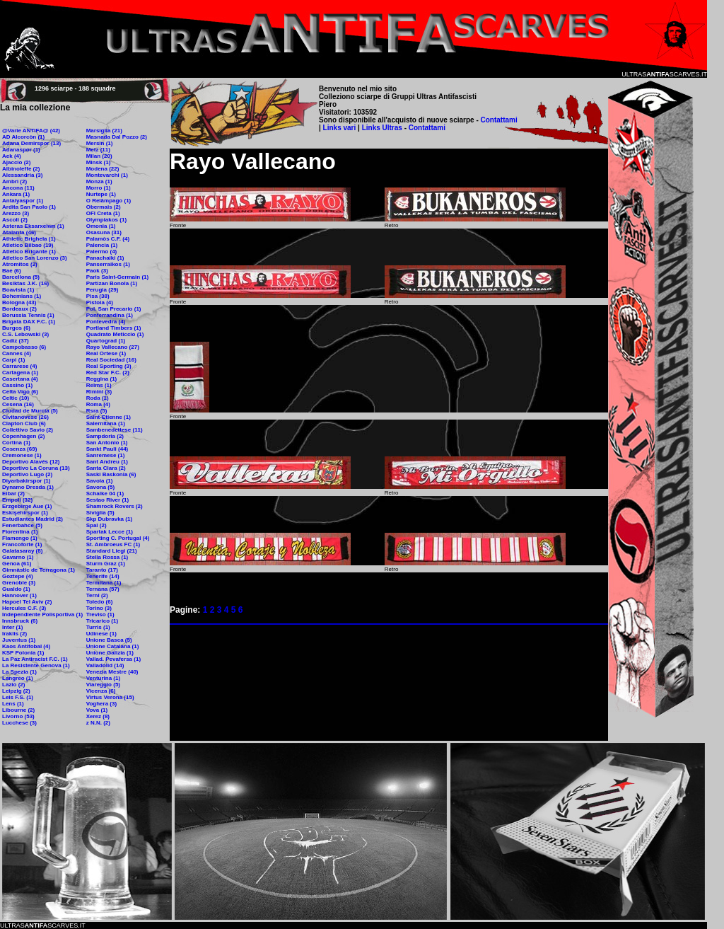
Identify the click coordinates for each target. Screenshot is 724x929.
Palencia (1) (101, 245)
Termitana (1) (104, 582)
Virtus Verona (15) (110, 697)
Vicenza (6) (101, 691)
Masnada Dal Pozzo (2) (116, 137)
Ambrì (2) (14, 181)
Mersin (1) (99, 143)
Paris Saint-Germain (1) (117, 277)
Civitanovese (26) (25, 417)
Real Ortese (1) (106, 353)
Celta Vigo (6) (20, 391)
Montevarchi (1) (107, 175)
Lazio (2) (13, 684)
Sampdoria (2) (105, 436)
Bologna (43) (19, 302)
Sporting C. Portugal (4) (118, 538)
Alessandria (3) (22, 175)
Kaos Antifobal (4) (26, 646)
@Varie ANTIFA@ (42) (31, 130)
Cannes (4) (16, 353)
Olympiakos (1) (106, 220)
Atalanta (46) (19, 232)
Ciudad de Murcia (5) (30, 411)
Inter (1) (12, 627)
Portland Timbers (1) (113, 328)
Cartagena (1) (20, 372)
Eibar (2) (13, 493)
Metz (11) (98, 149)
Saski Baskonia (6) (111, 474)
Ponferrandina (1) (109, 315)
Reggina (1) (101, 379)
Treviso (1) (100, 614)
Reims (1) (99, 385)
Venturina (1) (103, 678)
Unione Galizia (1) (110, 653)
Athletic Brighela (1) (29, 239)
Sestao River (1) (107, 500)
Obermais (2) (103, 207)
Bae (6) (11, 270)
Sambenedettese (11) (114, 430)
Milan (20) (99, 156)
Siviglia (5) (100, 512)
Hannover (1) (19, 595)
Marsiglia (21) (104, 130)
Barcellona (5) (21, 277)
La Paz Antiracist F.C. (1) (35, 659)
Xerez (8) (98, 716)
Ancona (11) (18, 188)
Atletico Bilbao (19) (27, 245)
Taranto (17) (102, 570)
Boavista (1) (18, 290)
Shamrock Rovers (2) (114, 506)
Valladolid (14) (105, 665)
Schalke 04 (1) (105, 493)
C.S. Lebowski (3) (25, 334)
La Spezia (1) (19, 672)
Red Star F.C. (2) (107, 372)
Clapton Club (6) (24, 423)
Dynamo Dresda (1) (28, 487)
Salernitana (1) (105, 423)
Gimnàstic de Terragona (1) (38, 570)
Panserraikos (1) (108, 264)
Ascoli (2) (15, 220)
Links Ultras (381, 128)
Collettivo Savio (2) (27, 430)
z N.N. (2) (98, 723)
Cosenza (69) (19, 449)
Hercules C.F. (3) (24, 608)
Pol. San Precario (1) (113, 309)
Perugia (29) (102, 290)
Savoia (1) (99, 481)
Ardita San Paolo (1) (29, 207)
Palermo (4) (101, 251)
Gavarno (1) (17, 557)
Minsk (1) (98, 162)
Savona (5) (100, 487)
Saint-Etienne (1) (108, 417)
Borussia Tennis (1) (28, 315)
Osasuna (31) (104, 232)
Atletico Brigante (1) (29, 251)
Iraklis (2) (14, 633)
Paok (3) (97, 270)
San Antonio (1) (107, 442)
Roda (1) (97, 398)
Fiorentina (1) (20, 532)
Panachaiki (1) (105, 258)
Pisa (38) (98, 296)
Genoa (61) (16, 563)
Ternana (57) (102, 589)
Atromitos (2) (19, 264)
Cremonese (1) (22, 455)
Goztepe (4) (17, 576)
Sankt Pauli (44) (107, 449)
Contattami (499, 120)
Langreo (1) (17, 678)
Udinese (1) (101, 633)
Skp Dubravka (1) (109, 519)
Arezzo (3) (15, 213)
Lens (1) (13, 703)
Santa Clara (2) (106, 468)
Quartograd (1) (106, 340)
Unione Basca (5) (109, 640)
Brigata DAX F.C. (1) (28, 321)
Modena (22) (102, 169)
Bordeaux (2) (19, 309)
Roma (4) (98, 404)
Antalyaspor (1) (22, 200)
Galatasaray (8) (22, 551)
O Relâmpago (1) (109, 200)
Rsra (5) (96, 411)
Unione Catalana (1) (112, 646)
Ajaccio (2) (16, 162)
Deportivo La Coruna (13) (36, 468)
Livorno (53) (18, 716)
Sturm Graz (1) (105, 563)
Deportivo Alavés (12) (31, 461)
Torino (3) (99, 608)
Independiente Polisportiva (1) (42, 614)
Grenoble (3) (18, 582)
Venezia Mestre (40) (112, 672)
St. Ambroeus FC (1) (113, 544)
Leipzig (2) (16, 691)
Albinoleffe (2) (21, 169)
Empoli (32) (17, 500)
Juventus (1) (18, 640)
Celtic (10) (15, 398)
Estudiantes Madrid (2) (32, 519)
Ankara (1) (16, 194)
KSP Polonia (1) (23, 653)
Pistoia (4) (99, 302)
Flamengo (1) (19, 538)
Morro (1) (98, 188)
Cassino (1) (17, 385)
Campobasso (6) (24, 347)
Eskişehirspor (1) (25, 512)
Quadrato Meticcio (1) (115, 334)
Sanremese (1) (105, 455)
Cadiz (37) (15, 340)
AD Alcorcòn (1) (23, 137)
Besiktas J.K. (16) (25, 283)
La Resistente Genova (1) (36, 665)
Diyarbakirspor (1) (26, 481)
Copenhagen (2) (23, 436)
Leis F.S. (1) (17, 697)
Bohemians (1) (21, 296)
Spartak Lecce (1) (109, 532)
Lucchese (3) (19, 723)
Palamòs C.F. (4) (107, 239)
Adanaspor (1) (21, 149)
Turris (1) (98, 627)
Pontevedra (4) (106, 321)
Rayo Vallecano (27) (112, 347)
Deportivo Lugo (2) (27, 474)
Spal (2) (96, 525)
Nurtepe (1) (101, 194)
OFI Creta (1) (103, 213)
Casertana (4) (20, 379)
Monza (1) (99, 181)
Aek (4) (11, 156)
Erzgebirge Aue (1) (27, 506)
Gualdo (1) (16, 589)
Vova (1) (97, 710)
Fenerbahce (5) (22, 525)
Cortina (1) (16, 442)
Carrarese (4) (19, 366)
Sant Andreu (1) (107, 461)
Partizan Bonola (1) (111, 283)
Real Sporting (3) (109, 366)
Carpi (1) (13, 360)
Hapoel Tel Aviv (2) (27, 602)
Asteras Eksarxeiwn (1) (33, 226)
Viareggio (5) (103, 684)
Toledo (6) (99, 602)
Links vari (340, 128)
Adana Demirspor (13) (31, 143)
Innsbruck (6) (19, 621)
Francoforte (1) (22, 544)
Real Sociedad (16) (111, 360)
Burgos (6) (16, 328)
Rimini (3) (99, 391)
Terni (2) (97, 595)
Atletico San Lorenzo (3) (34, 258)
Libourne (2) (18, 710)
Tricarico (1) (102, 621)
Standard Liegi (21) (111, 551)
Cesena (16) (18, 404)
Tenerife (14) (102, 576)
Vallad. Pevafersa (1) (113, 659)
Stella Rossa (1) (107, 557)
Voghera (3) (101, 703)
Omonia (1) (101, 226)
